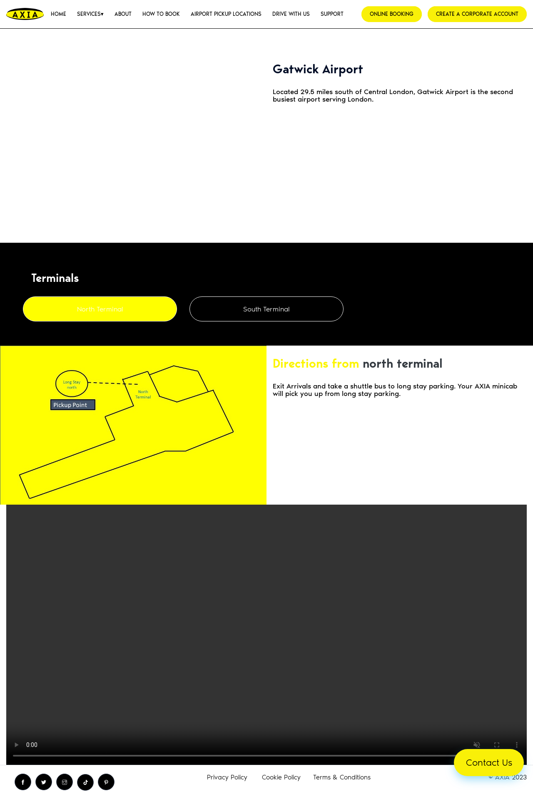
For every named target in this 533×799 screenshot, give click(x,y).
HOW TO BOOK (161, 14)
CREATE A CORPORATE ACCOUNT (477, 14)
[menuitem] (58, 13)
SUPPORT (332, 14)
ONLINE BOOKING (391, 14)
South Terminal (266, 309)
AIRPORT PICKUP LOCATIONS (226, 14)
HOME (58, 14)
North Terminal (100, 309)
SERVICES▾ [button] (90, 14)
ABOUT (123, 14)
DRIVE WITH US (291, 14)
